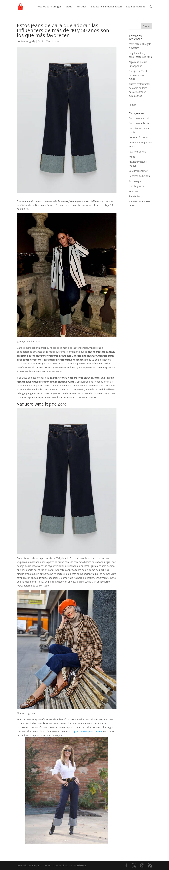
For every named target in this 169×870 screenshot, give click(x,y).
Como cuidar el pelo (139, 118)
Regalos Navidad (135, 6)
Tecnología (135, 181)
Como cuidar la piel (139, 123)
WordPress (79, 865)
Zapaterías (134, 196)
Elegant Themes (42, 865)
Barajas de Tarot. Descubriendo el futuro (138, 75)
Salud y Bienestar (138, 170)
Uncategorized (136, 186)
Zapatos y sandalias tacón (106, 6)
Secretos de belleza (139, 175)
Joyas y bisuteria (137, 151)
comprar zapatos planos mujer (86, 731)
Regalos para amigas (49, 6)
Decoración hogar (138, 137)
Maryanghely (28, 41)
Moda (69, 6)
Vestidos (81, 6)
